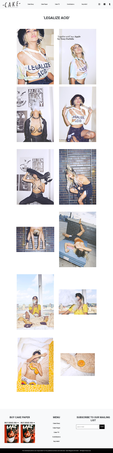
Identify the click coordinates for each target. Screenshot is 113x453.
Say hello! (84, 4)
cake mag (11, 4)
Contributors (70, 4)
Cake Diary (31, 4)
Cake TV (57, 4)
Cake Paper (44, 4)
